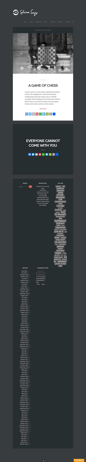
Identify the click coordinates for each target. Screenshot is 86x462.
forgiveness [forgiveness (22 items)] (60, 216)
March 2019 (24, 323)
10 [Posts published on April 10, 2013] (39, 276)
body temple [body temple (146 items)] (60, 194)
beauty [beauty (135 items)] (60, 190)
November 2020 (24, 290)
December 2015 (24, 380)
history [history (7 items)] (57, 229)
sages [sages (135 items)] (58, 253)
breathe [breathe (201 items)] (60, 197)
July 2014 (24, 412)
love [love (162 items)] (57, 237)
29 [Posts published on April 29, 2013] (36, 282)
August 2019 (24, 314)
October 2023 (24, 276)
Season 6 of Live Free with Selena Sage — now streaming (43, 193)
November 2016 (24, 363)
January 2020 (24, 308)
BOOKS (46, 21)
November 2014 (24, 404)
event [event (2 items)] (64, 210)
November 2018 (24, 331)
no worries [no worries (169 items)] (60, 242)
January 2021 (24, 288)
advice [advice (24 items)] (58, 186)
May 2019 (24, 320)
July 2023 (24, 278)
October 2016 (24, 365)
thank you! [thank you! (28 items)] (58, 257)
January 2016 (24, 378)
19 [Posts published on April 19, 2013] (42, 278)
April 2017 (24, 353)
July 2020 (24, 297)
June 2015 (24, 391)
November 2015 (24, 382)
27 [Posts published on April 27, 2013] (43, 280)
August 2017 (24, 348)
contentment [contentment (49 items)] (60, 202)
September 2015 (24, 385)
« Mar (38, 284)
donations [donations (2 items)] (60, 208)
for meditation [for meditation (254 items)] (60, 219)
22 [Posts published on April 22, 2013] (36, 280)
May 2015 (24, 393)
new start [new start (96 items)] (60, 240)
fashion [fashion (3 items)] (57, 212)
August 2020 (24, 295)
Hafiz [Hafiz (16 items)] (58, 225)
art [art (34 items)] (64, 186)
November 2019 (24, 310)
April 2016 (24, 374)
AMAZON (67, 21)
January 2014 (23, 423)
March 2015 (24, 397)
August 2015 (24, 387)
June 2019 (24, 318)
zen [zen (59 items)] (60, 266)
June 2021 (24, 286)
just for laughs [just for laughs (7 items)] (62, 232)
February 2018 (24, 340)
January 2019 (24, 327)
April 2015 (24, 395)
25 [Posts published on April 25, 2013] (40, 280)
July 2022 (24, 284)
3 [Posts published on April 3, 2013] (39, 275)
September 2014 (24, 408)
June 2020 (24, 299)
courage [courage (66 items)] (60, 206)
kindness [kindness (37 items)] (60, 236)
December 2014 (24, 402)
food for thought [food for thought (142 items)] (60, 213)
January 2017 (24, 359)
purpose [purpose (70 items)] (60, 250)
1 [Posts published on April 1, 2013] (36, 275)
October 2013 (23, 429)
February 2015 (24, 399)
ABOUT (31, 21)
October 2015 (24, 384)
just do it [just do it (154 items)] (59, 231)
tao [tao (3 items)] (65, 255)
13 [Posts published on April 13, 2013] (43, 276)
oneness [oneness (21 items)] (62, 244)
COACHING (38, 21)
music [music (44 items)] (63, 238)
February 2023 (24, 280)
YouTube (52, 21)
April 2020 (24, 303)
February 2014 (24, 421)
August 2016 (24, 369)
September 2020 (24, 293)
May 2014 (24, 416)
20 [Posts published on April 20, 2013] (43, 278)
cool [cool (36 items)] (60, 204)
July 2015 (24, 389)
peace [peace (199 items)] (60, 246)
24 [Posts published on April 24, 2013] (39, 280)
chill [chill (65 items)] (60, 199)
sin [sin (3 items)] (62, 255)
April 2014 (24, 417)
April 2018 (24, 337)
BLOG (25, 21)
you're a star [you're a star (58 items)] (60, 264)
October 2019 (24, 312)
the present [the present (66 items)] (60, 258)
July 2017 (24, 350)
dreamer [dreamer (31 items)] (58, 210)
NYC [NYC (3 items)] (56, 244)
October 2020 (24, 291)
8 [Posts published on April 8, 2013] (36, 276)
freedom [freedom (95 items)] (60, 223)
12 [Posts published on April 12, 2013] (42, 276)
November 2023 (24, 275)
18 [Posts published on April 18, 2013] (40, 278)
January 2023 (24, 282)
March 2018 (24, 338)
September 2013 (23, 431)
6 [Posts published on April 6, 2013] (43, 275)
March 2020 (24, 305)
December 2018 (24, 329)
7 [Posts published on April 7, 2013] (44, 275)
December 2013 (24, 425)
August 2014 (24, 410)
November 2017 (24, 344)
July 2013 (23, 434)
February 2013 (24, 444)
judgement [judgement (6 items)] (63, 229)
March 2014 (24, 419)
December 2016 (24, 361)
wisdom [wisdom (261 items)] (62, 261)
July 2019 (24, 316)
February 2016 (24, 376)
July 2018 (23, 335)
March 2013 (24, 442)
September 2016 (24, 367)
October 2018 (24, 333)
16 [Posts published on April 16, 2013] (38, 278)
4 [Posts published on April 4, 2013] (40, 275)
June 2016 (24, 372)
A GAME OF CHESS (43, 85)
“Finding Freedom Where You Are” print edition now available (42, 203)
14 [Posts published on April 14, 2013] (44, 276)
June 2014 (24, 414)
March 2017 (24, 355)
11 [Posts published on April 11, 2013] (40, 276)
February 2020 (24, 306)
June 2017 (24, 352)
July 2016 (24, 370)
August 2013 (23, 432)
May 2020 (24, 301)
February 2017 (24, 357)
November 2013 (24, 427)
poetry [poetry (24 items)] (60, 249)
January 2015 (23, 400)
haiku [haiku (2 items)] (63, 225)
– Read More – (43, 108)
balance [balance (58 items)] (60, 188)
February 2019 (24, 325)
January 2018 (24, 342)
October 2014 (24, 406)
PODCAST (60, 21)
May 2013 (23, 438)
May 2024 (24, 273)
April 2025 (24, 271)
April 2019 (24, 322)
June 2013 (24, 436)
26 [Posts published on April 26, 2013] (42, 280)
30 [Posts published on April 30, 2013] (38, 282)
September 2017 (24, 346)
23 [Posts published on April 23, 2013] (38, 280)
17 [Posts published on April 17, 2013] (39, 278)
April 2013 (24, 440)
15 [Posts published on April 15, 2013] (36, 278)
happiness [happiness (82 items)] (60, 227)
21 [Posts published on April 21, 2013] (44, 278)
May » (43, 284)
